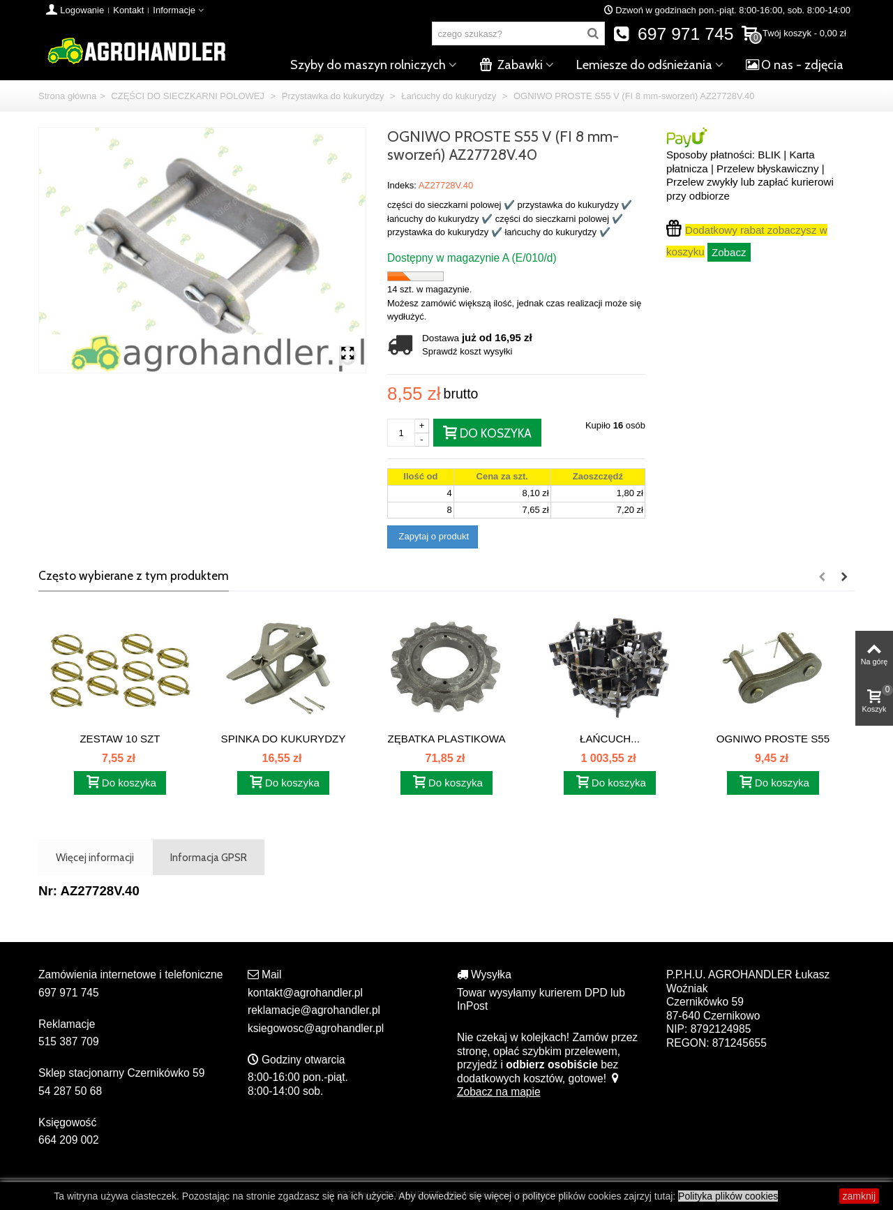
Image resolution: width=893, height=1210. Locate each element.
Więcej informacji (95, 857)
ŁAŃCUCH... (610, 739)
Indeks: (402, 185)
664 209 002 (68, 1140)
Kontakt (128, 10)
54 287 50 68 (70, 1091)
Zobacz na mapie (538, 1085)
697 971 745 (673, 33)
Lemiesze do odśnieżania (644, 65)
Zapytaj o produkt (432, 536)
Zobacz (729, 252)
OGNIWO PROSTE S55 (773, 739)
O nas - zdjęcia (794, 64)
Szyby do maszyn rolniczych (368, 65)
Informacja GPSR (208, 857)
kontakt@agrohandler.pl (305, 993)
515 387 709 (68, 1041)
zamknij (859, 1196)
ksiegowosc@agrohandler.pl (316, 1028)
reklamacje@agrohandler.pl (314, 1010)
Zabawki (511, 64)
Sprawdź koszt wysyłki (467, 351)
